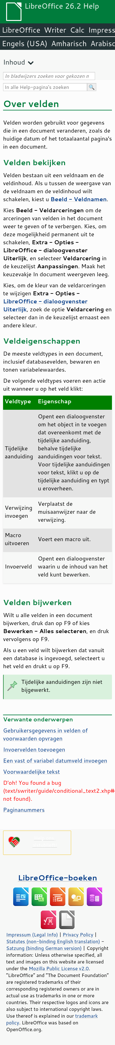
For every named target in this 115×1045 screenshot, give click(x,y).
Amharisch (69, 43)
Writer (55, 30)
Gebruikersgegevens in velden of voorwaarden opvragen (45, 734)
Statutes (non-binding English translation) (53, 941)
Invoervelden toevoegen (34, 749)
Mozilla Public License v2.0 (59, 968)
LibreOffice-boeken (57, 877)
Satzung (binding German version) (44, 948)
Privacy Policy (78, 934)
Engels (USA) (25, 43)
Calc (77, 30)
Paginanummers (24, 810)
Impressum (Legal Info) (32, 934)
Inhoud (14, 62)
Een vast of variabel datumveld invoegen (55, 760)
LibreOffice (21, 30)
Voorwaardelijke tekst (31, 772)
